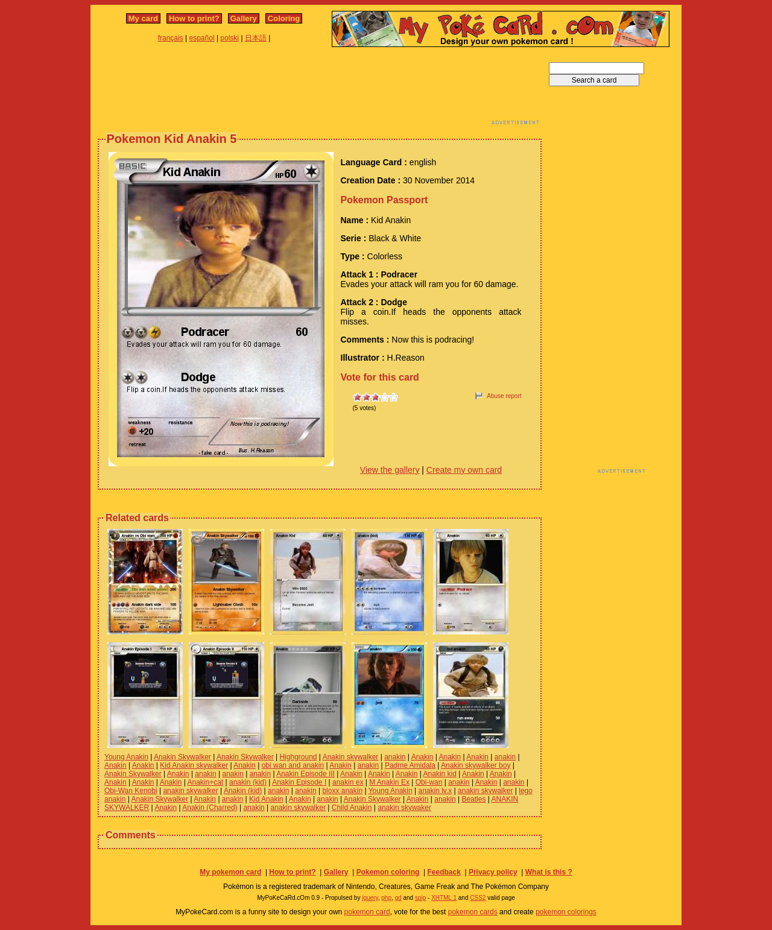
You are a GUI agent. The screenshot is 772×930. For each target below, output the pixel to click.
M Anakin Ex (389, 782)
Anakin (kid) (243, 790)
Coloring (284, 18)
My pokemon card (230, 872)
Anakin (422, 757)
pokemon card (367, 912)
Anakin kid (440, 774)
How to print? (194, 18)
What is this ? (548, 872)
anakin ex (347, 782)
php (386, 897)
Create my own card (464, 470)
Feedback (443, 872)
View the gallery (390, 470)
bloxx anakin (342, 790)
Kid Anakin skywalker (194, 765)
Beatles (473, 799)
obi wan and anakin (293, 765)
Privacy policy (493, 872)
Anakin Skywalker (182, 757)
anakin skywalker (190, 790)
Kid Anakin (266, 799)
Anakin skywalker (351, 757)
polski (229, 38)
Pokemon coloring (388, 872)
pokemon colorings (566, 912)
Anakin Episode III (305, 774)
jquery (370, 897)
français (170, 38)
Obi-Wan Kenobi (130, 790)
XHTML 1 (444, 897)
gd (398, 897)
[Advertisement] (319, 89)
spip (420, 897)
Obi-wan (429, 782)
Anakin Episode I (299, 782)
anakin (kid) (248, 782)
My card (143, 18)
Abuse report (504, 396)
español (202, 38)
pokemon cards (473, 912)
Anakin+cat (205, 782)
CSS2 (478, 897)
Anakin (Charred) (209, 807)
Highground (298, 757)
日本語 (256, 38)
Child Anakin (352, 807)
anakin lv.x (435, 790)
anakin (394, 757)
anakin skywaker (404, 807)
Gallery (243, 18)
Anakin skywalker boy (475, 765)
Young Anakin (126, 757)
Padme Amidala (410, 765)
